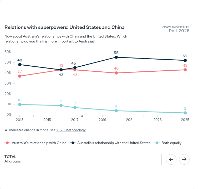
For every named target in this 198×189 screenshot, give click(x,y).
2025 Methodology (71, 130)
